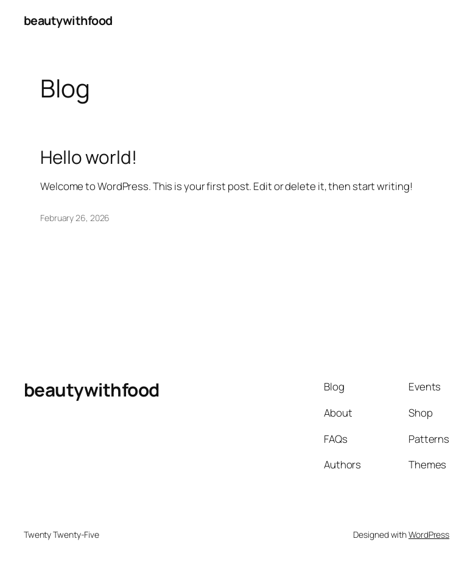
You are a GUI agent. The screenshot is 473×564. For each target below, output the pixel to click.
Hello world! (88, 157)
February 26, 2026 (75, 218)
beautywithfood (68, 20)
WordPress (428, 534)
